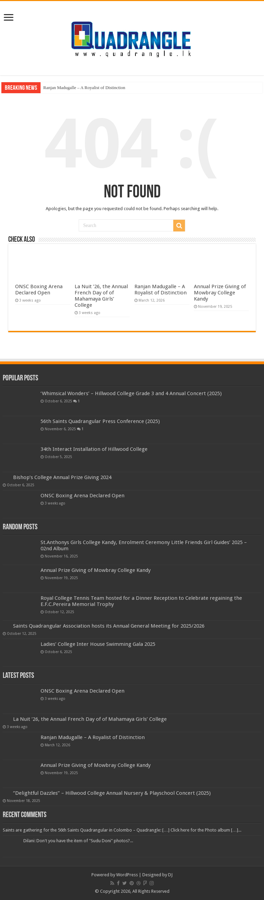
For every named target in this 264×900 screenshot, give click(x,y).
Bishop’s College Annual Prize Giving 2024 (62, 477)
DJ (170, 874)
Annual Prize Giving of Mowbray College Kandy (220, 292)
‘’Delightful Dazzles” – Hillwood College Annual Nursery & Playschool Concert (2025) (112, 793)
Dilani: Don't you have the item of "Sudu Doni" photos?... (78, 840)
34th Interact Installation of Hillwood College (94, 449)
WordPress (127, 874)
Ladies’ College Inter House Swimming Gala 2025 (98, 644)
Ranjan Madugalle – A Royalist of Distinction (84, 87)
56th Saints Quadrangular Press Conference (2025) (100, 421)
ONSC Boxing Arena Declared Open (39, 289)
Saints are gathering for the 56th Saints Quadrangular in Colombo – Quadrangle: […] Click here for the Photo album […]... (122, 830)
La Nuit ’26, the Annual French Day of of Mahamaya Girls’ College (101, 295)
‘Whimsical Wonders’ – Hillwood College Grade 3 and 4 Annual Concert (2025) (131, 393)
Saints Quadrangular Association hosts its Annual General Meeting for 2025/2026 (109, 626)
